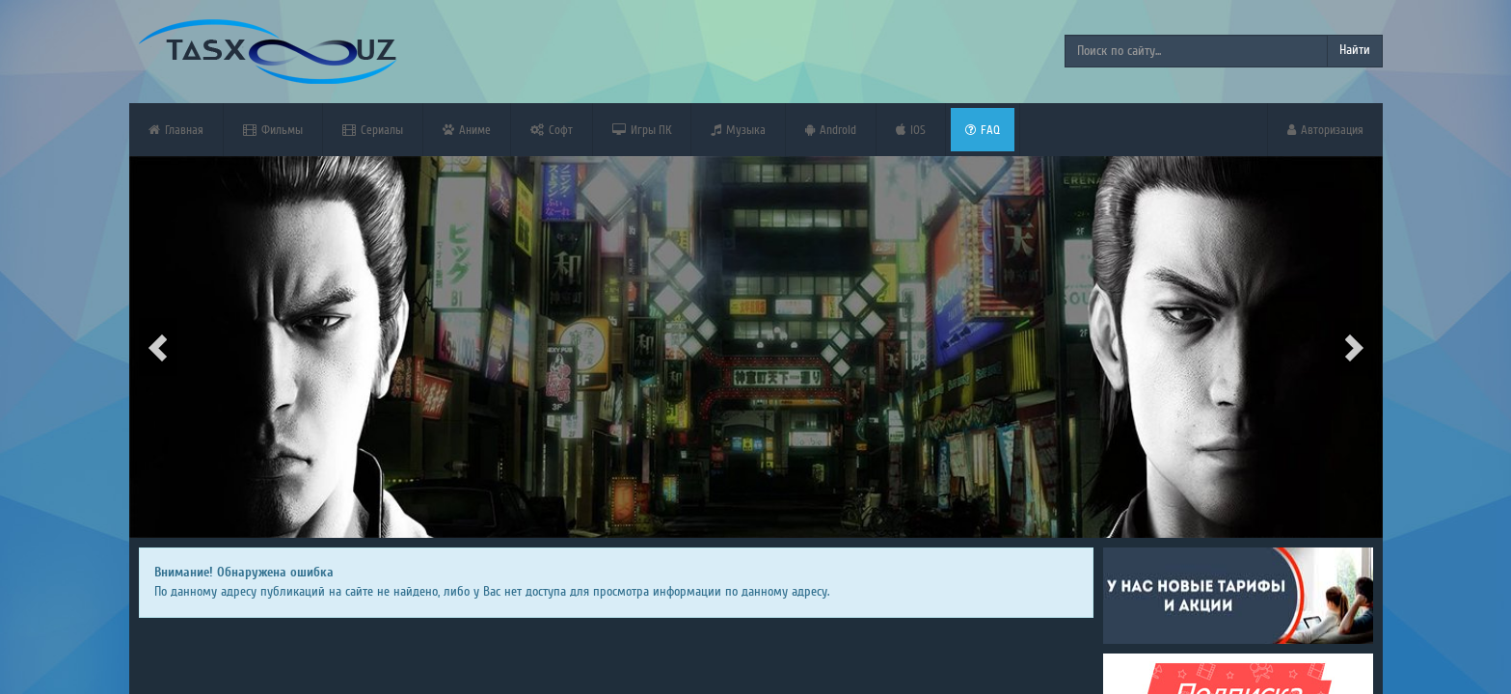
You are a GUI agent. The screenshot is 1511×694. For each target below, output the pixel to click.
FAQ (982, 129)
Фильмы (273, 129)
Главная (175, 129)
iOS (911, 129)
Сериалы (372, 129)
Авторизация (1325, 129)
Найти (1354, 50)
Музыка (738, 129)
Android (830, 129)
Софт (551, 129)
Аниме (467, 129)
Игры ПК (641, 129)
